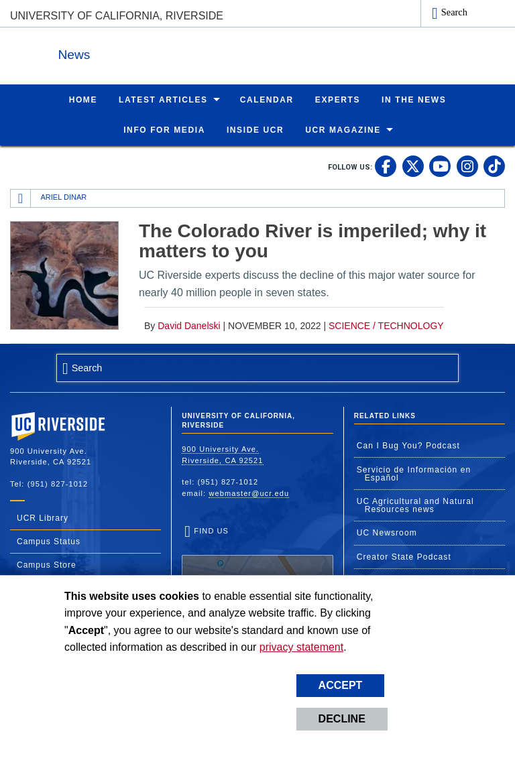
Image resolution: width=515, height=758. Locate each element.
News (157, 53)
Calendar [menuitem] (267, 99)
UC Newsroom (387, 532)
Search (454, 12)
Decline (342, 718)
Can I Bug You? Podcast (408, 445)
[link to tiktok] (494, 165)
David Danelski (189, 325)
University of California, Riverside (116, 15)
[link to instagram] (467, 165)
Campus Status (48, 541)
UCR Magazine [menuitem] (343, 129)
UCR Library (42, 517)
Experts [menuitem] (337, 99)
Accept (341, 685)
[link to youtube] (440, 165)
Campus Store (46, 564)
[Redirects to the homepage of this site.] (21, 197)
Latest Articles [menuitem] (163, 99)
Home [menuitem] (83, 99)
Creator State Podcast (404, 556)
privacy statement (301, 647)
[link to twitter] (413, 165)
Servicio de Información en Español (414, 473)
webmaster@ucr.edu (249, 493)
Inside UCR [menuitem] (255, 129)
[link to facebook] (385, 165)
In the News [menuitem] (414, 99)
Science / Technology (386, 325)
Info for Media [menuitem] (164, 129)
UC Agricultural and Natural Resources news (415, 504)
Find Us (257, 566)
